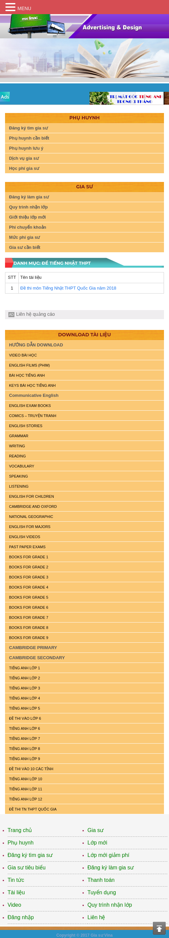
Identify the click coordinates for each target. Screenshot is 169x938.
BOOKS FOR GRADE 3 (28, 577)
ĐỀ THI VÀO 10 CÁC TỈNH (31, 769)
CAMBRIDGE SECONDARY (37, 657)
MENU (24, 8)
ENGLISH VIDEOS (24, 537)
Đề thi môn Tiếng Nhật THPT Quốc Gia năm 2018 (68, 288)
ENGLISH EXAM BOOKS (30, 406)
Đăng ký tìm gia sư (28, 127)
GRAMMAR (18, 436)
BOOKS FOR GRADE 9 (28, 638)
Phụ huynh (21, 843)
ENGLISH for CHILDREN (31, 496)
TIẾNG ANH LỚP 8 (24, 749)
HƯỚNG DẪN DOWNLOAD (36, 344)
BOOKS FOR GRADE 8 (28, 628)
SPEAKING (18, 476)
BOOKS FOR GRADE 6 (28, 607)
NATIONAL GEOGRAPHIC (31, 517)
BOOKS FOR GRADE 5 (28, 597)
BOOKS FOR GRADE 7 (28, 617)
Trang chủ (20, 830)
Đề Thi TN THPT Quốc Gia (33, 809)
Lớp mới (97, 843)
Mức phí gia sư (24, 237)
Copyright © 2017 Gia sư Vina (84, 935)
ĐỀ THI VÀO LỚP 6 (25, 718)
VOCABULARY (21, 466)
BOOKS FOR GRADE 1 (28, 557)
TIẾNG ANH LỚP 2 (24, 678)
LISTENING (19, 486)
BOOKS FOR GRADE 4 (28, 587)
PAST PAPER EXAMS (27, 547)
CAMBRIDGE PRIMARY (33, 647)
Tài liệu (16, 892)
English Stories (25, 426)
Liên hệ (96, 917)
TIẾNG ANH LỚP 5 (24, 708)
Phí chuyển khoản (27, 227)
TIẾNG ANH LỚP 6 (24, 728)
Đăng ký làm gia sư (29, 196)
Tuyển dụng (102, 892)
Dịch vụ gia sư (24, 158)
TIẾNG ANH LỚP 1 (24, 668)
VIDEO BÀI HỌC (23, 355)
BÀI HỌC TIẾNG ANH (27, 375)
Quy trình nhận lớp (28, 207)
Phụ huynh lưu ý (26, 148)
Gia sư (96, 830)
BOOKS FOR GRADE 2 (28, 567)
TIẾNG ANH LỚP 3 (24, 688)
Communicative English (33, 395)
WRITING (17, 446)
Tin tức (16, 880)
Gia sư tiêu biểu (27, 867)
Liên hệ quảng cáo (35, 314)
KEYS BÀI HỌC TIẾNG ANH (32, 385)
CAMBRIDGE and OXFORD (33, 506)
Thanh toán (101, 880)
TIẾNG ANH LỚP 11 (25, 789)
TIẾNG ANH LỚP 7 (24, 739)
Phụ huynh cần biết (29, 138)
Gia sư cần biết (24, 247)
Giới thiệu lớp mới (27, 217)
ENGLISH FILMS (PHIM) (29, 365)
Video (14, 905)
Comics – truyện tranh (32, 416)
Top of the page (159, 928)
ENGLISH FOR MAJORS (29, 527)
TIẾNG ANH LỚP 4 (24, 698)
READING (17, 456)
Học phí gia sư (24, 168)
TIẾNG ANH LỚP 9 (24, 759)
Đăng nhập (21, 917)
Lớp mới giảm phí (108, 855)
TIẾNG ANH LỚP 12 (25, 799)
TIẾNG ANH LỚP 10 (25, 779)
